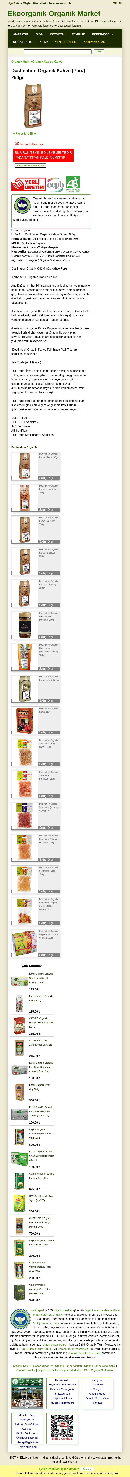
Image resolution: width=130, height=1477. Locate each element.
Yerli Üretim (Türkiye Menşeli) (40, 247)
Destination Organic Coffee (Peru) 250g (55, 238)
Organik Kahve (20, 255)
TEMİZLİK (78, 34)
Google (97, 1389)
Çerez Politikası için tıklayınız (59, 1469)
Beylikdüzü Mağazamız (62, 1384)
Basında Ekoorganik (62, 1389)
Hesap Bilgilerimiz (27, 1442)
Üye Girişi (14, 3)
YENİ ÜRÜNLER (65, 42)
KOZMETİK (57, 34)
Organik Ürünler (25, 1370)
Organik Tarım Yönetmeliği (73, 1348)
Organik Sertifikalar (102, 1370)
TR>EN (117, 3)
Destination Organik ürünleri (44, 251)
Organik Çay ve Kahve (47, 61)
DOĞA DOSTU (22, 42)
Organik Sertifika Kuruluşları (85, 1353)
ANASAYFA (21, 34)
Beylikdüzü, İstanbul (69, 25)
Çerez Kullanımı (27, 1446)
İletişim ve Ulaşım (62, 1398)
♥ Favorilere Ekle (24, 133)
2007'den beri (19, 25)
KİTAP (44, 42)
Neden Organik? (43, 1365)
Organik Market (62, 1310)
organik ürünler (42, 1314)
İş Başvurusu (62, 1393)
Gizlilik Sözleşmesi (27, 1433)
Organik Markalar (71, 1370)
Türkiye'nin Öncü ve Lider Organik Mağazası (34, 21)
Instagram (97, 1380)
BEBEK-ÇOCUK (103, 34)
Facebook (97, 1384)
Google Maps (97, 1393)
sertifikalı (115, 1310)
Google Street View (97, 1398)
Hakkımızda (62, 1380)
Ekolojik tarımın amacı (46, 1323)
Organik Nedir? (22, 1365)
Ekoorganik (38, 1310)
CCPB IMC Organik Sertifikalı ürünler (53, 255)
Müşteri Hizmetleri (62, 1402)
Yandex (97, 1402)
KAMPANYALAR (94, 42)
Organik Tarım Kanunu (68, 1365)
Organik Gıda (20, 61)
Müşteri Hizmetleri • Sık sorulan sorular (47, 3)
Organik (57, 1314)
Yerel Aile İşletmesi (42, 25)
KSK (86, 1370)
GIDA (39, 34)
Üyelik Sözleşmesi (27, 1437)
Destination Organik (33, 243)
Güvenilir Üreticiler (75, 21)
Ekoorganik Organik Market (54, 13)
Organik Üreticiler (48, 1370)
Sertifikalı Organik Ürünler (105, 21)
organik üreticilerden (97, 1310)
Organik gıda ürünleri (54, 1344)
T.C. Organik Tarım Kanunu (37, 1348)
